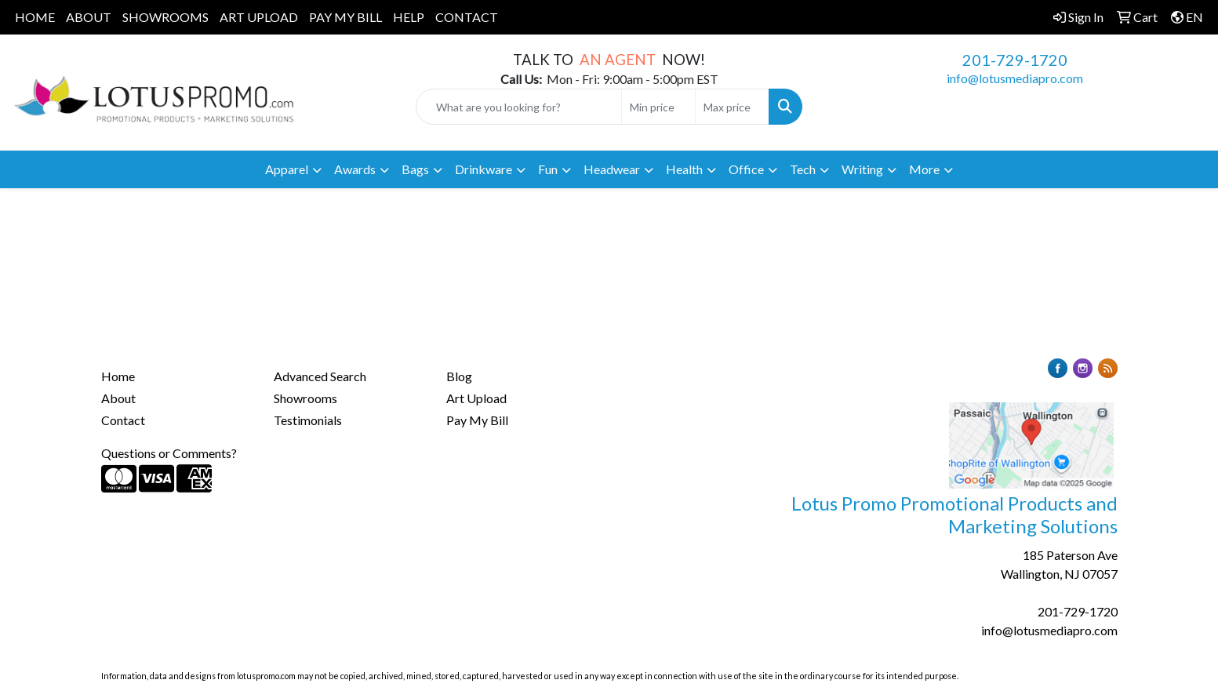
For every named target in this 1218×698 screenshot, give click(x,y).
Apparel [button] (286, 169)
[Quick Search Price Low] (658, 107)
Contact (123, 420)
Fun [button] (548, 169)
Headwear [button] (612, 169)
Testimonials (308, 420)
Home (118, 376)
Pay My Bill (477, 420)
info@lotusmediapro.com (1015, 78)
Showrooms (305, 398)
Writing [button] (862, 169)
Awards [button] (355, 169)
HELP (408, 16)
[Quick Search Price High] (732, 107)
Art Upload (476, 398)
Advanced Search (320, 376)
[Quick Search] (519, 107)
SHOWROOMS (165, 16)
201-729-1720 (1014, 59)
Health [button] (684, 169)
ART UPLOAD (259, 16)
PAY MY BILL (345, 16)
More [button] (924, 169)
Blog (459, 376)
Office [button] (746, 169)
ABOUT (88, 16)
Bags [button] (415, 169)
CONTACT (466, 16)
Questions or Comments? (169, 452)
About (118, 398)
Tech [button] (803, 169)
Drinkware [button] (483, 169)
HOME (35, 16)
